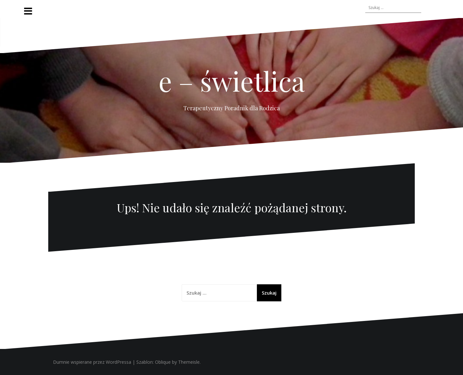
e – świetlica (232, 80)
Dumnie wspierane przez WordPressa (92, 362)
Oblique (163, 362)
